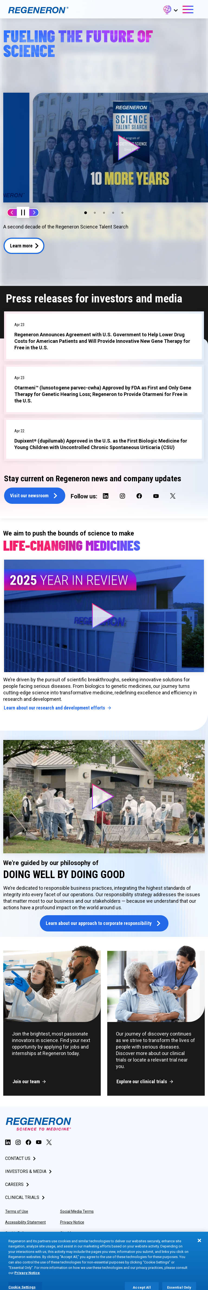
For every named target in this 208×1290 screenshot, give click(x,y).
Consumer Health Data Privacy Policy (24, 1248)
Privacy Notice (72, 1224)
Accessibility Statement (25, 1224)
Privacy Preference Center (82, 1246)
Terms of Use (16, 1213)
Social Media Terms (77, 1213)
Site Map (67, 1235)
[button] (170, 10)
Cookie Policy (16, 1235)
